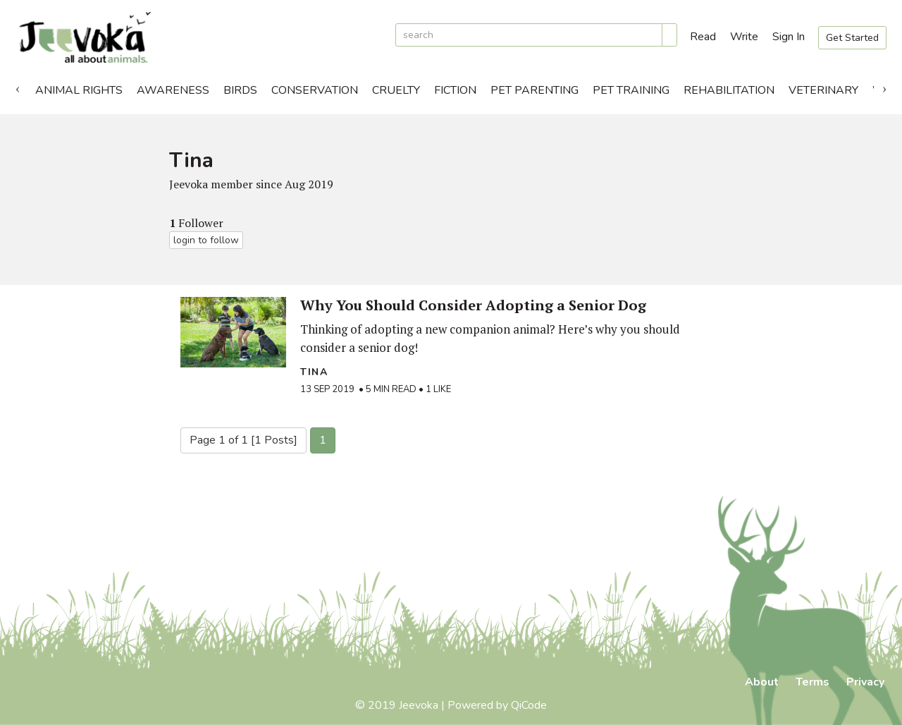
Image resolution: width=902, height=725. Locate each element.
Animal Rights (79, 90)
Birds (240, 90)
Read (703, 36)
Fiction (455, 90)
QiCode (529, 705)
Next (884, 87)
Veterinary (823, 90)
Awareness (173, 90)
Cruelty (396, 90)
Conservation (314, 90)
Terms (812, 682)
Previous (18, 87)
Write (744, 36)
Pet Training (631, 90)
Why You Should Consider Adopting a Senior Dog (473, 305)
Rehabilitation (729, 90)
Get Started (852, 37)
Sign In (788, 36)
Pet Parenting (534, 90)
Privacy (865, 682)
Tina (314, 372)
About (762, 682)
